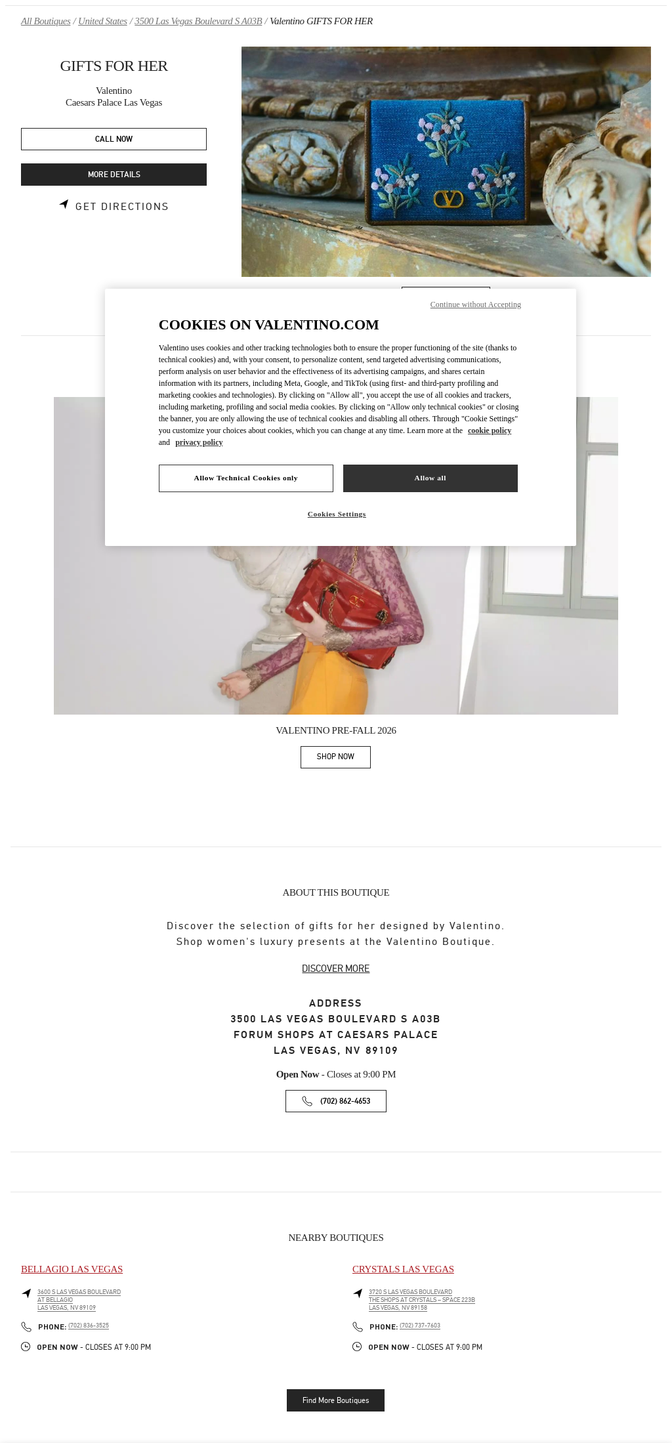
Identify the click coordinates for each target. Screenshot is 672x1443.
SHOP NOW (344, 759)
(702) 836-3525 (88, 1325)
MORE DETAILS (114, 175)
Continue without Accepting (475, 304)
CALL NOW (114, 139)
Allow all (430, 478)
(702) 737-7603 (420, 1325)
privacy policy (198, 442)
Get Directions (122, 206)
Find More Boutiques (336, 1400)
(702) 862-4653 (345, 1101)
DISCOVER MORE (335, 968)
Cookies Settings (337, 514)
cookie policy (489, 430)
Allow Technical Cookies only (246, 478)
